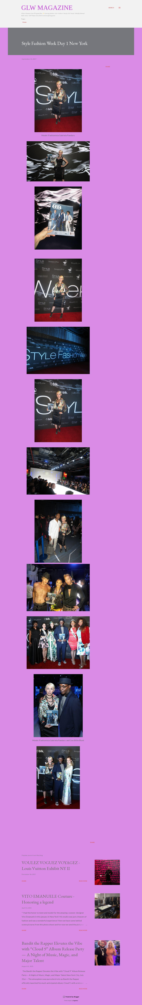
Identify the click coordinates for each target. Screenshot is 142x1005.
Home (24, 22)
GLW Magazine (47, 7)
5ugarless (75, 1000)
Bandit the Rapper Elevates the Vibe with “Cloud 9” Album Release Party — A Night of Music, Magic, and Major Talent (53, 951)
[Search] (111, 7)
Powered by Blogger (71, 997)
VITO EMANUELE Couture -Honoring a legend (48, 899)
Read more (83, 881)
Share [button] (108, 66)
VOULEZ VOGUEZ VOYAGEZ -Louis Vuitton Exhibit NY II (51, 865)
